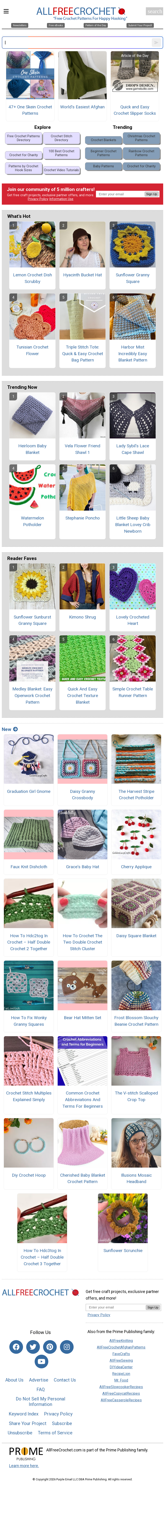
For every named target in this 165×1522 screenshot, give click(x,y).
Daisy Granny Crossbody (82, 795)
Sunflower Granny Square (133, 278)
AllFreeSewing (121, 1360)
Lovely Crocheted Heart (132, 620)
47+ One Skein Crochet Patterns (30, 110)
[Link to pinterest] (50, 1347)
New (10, 729)
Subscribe (62, 1423)
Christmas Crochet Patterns (141, 138)
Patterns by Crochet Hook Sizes (23, 168)
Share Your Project (27, 1423)
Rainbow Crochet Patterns (141, 153)
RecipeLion (121, 1374)
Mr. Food (121, 1380)
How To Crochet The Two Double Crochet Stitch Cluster (82, 942)
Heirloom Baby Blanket (32, 449)
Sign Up (151, 194)
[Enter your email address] (116, 1307)
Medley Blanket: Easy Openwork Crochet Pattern (32, 695)
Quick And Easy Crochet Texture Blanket (82, 695)
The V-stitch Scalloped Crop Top (136, 1096)
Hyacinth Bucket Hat (82, 274)
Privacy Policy (38, 199)
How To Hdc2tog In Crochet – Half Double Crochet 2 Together (28, 942)
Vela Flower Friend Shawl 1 (82, 449)
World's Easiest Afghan (82, 106)
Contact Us (65, 1380)
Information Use (61, 199)
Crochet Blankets (103, 140)
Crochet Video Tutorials (61, 170)
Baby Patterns (103, 166)
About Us (14, 1380)
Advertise (38, 1380)
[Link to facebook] (16, 1347)
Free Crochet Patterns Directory (23, 138)
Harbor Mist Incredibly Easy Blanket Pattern (132, 353)
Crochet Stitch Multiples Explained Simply (29, 1096)
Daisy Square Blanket (136, 935)
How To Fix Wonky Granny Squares (29, 1021)
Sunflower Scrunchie (122, 1250)
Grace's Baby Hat (82, 866)
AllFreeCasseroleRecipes (121, 1400)
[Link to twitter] (33, 1347)
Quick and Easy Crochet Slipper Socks (135, 110)
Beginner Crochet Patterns (103, 153)
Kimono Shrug (82, 617)
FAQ (40, 1389)
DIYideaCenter (121, 1367)
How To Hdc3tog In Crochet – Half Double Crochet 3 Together (42, 1257)
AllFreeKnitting (121, 1341)
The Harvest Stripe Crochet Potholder (136, 795)
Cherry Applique (136, 866)
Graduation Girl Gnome (28, 791)
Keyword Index (24, 1414)
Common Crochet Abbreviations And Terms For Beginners (82, 1099)
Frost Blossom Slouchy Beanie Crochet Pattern (136, 1021)
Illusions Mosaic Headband (136, 1178)
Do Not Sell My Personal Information (40, 1401)
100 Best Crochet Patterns (61, 153)
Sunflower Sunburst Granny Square (32, 620)
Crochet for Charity (23, 155)
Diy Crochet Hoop (29, 1175)
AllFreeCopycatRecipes (121, 1393)
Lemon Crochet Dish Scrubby (32, 278)
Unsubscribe (20, 1432)
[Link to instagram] (67, 1347)
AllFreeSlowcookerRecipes (121, 1387)
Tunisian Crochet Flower (32, 350)
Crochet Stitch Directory (61, 138)
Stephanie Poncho (82, 518)
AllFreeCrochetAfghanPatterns (121, 1347)
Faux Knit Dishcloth (28, 866)
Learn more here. (24, 1465)
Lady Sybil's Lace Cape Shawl (132, 449)
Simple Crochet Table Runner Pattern (132, 692)
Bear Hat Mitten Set (82, 1017)
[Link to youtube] (41, 1361)
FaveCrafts (121, 1354)
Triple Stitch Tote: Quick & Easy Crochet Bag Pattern (82, 353)
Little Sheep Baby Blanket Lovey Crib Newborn (132, 524)
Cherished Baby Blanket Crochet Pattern (82, 1178)
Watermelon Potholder (32, 521)
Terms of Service (55, 1432)
